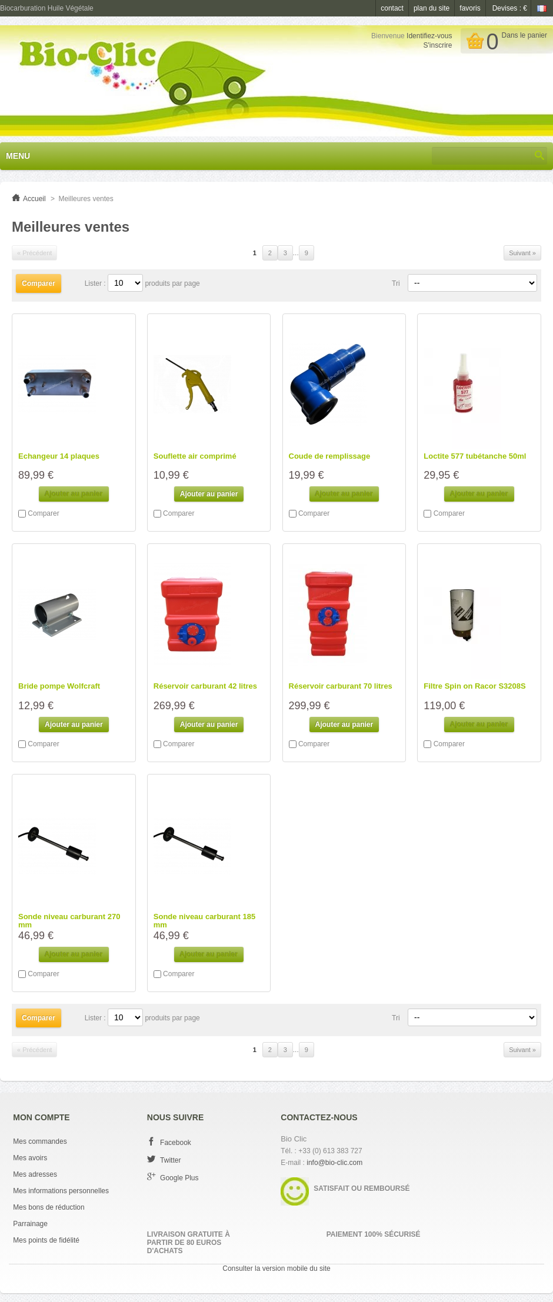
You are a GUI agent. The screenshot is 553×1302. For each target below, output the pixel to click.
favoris (469, 8)
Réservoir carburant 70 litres (340, 686)
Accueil (34, 199)
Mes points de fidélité (46, 1240)
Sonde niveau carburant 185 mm (204, 920)
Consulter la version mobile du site (276, 1268)
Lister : (96, 283)
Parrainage (30, 1224)
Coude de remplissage (330, 456)
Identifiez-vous (429, 36)
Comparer (43, 513)
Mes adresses (35, 1174)
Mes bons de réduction (48, 1207)
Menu (18, 156)
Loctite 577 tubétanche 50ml (475, 456)
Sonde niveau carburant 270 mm (69, 920)
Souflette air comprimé (195, 456)
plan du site (431, 8)
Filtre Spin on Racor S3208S (474, 686)
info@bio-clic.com (334, 1163)
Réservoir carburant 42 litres (205, 686)
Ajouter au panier (209, 494)
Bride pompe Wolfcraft (59, 686)
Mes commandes (39, 1141)
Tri (396, 283)
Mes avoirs (30, 1158)
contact (392, 8)
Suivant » (522, 252)
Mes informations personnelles (61, 1191)
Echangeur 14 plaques (58, 456)
